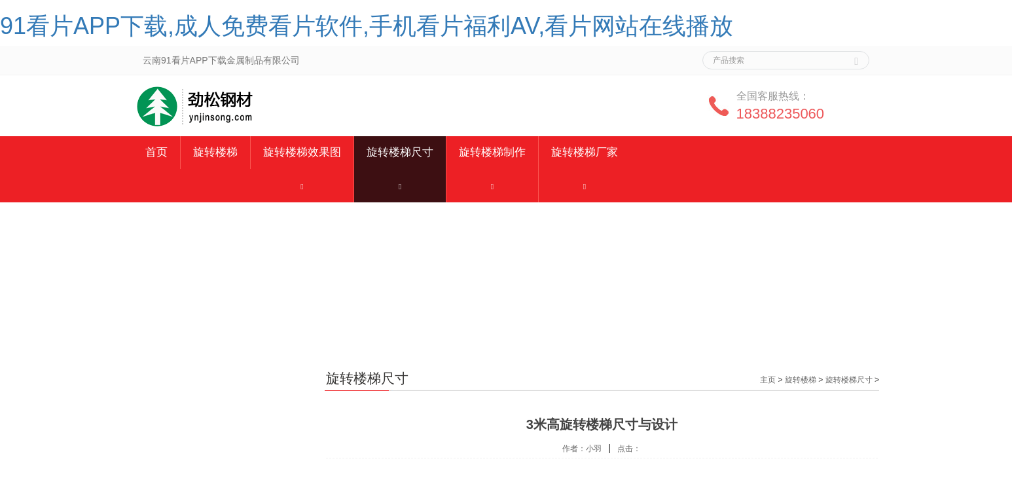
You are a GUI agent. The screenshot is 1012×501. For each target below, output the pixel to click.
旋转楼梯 (215, 152)
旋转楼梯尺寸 (400, 152)
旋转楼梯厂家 (584, 152)
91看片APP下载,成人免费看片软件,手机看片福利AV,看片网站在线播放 (366, 25)
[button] (302, 185)
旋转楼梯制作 (492, 152)
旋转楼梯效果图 (302, 152)
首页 (156, 152)
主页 (768, 379)
